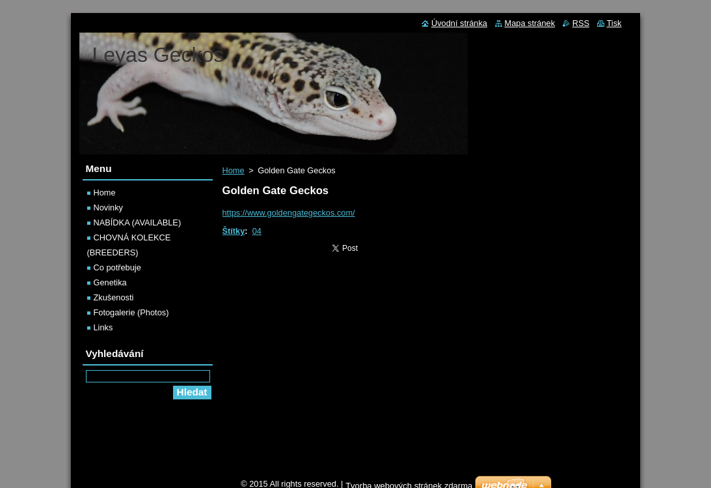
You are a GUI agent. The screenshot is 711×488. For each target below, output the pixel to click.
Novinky (109, 207)
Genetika (110, 282)
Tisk (614, 23)
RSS (580, 23)
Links (103, 327)
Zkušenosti (114, 297)
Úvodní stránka (459, 23)
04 (257, 231)
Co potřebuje (117, 267)
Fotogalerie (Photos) (131, 312)
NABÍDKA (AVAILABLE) (137, 222)
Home (233, 170)
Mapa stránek (530, 23)
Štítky (233, 231)
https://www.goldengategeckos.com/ (288, 213)
